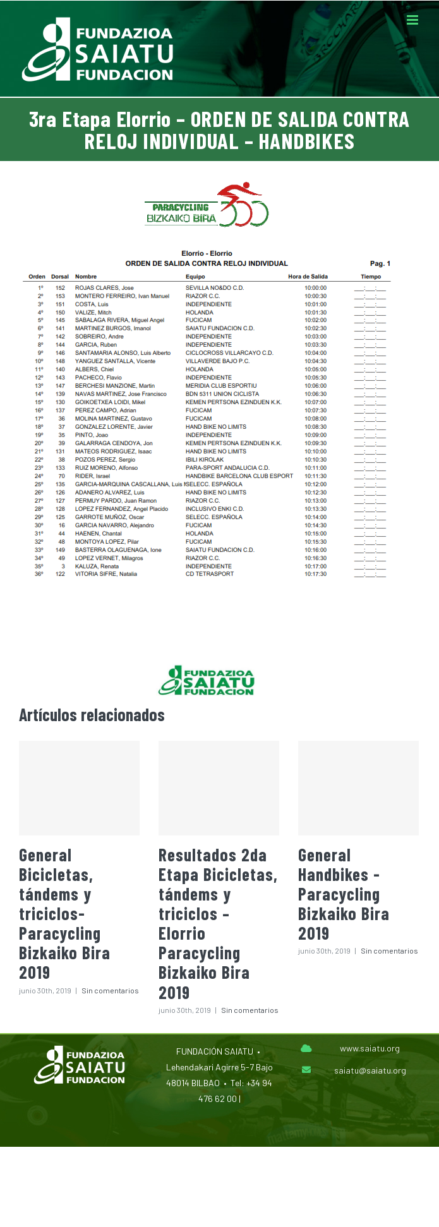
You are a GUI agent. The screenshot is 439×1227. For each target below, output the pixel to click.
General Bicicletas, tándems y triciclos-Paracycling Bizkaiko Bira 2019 (65, 913)
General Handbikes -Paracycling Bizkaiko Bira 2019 (344, 894)
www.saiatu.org (370, 1048)
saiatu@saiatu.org (370, 1070)
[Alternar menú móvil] (413, 20)
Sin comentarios (110, 990)
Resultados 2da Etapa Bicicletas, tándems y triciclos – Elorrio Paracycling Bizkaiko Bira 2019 (218, 923)
